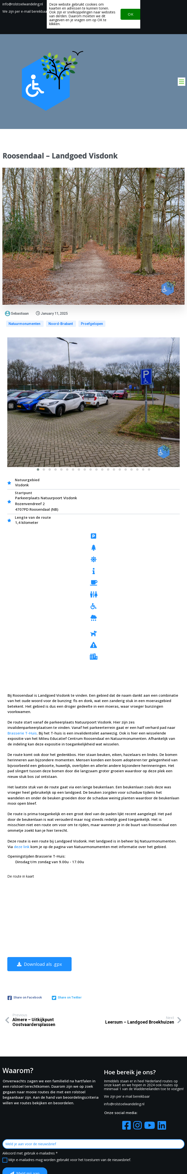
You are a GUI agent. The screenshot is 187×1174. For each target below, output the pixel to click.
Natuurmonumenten (25, 324)
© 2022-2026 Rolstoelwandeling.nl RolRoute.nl (93, 1163)
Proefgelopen (92, 324)
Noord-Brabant (61, 324)
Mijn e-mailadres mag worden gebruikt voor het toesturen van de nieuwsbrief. (156, 1099)
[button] (38, 470)
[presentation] (11, 406)
